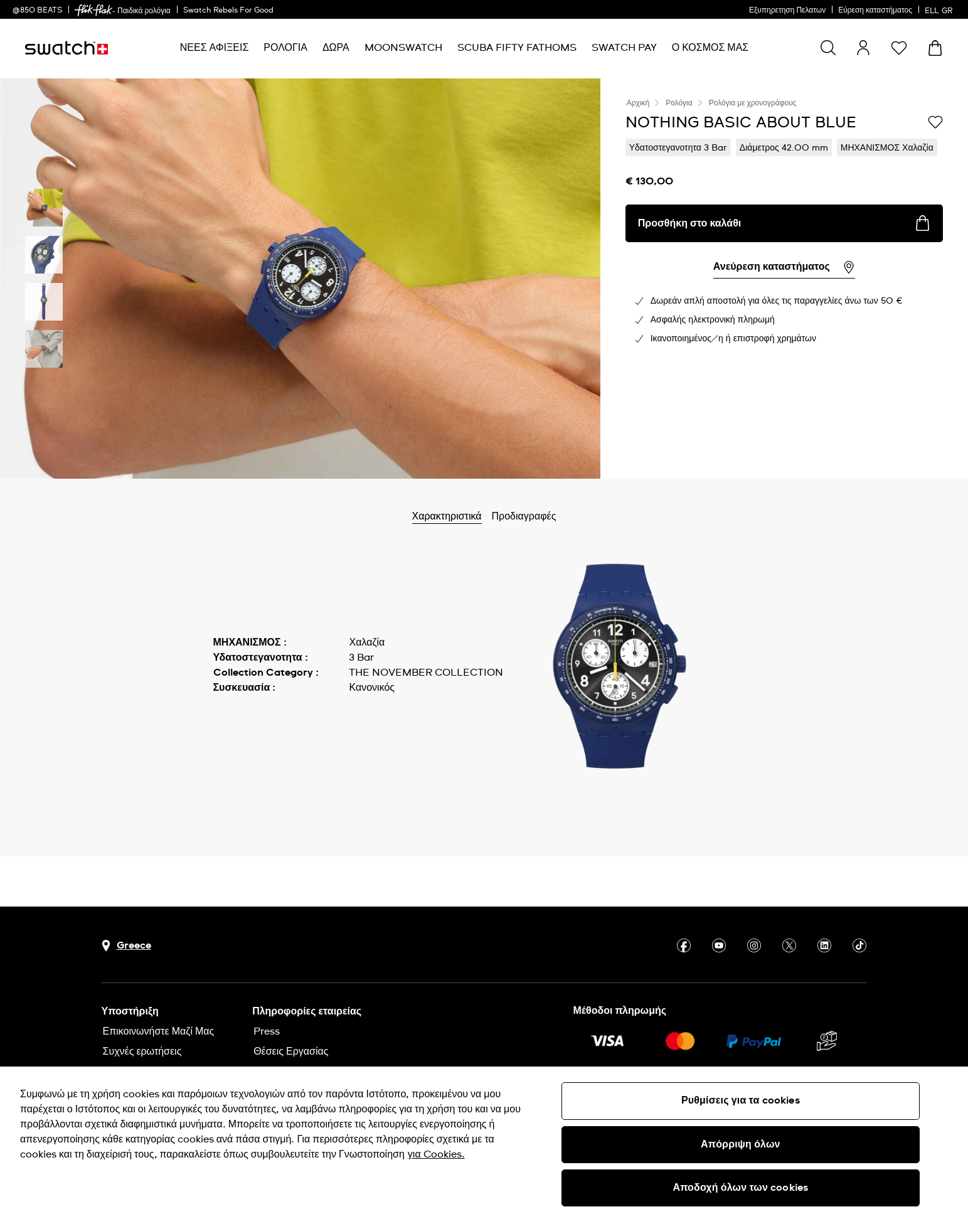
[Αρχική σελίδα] (66, 48)
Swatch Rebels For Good (228, 10)
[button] (899, 48)
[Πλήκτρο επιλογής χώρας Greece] (126, 946)
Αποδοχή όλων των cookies (740, 1188)
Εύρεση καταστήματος (875, 10)
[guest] (863, 47)
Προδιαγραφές (553, 516)
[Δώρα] (335, 48)
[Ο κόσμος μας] (710, 48)
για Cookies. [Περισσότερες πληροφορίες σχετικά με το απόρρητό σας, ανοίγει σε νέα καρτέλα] (436, 1154)
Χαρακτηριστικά (476, 516)
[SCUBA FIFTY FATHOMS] (517, 48)
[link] (93, 10)
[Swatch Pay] (624, 48)
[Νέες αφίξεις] (214, 48)
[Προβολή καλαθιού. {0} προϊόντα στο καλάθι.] (935, 48)
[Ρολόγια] (285, 48)
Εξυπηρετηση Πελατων (787, 10)
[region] (484, 1143)
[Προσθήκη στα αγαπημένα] (935, 121)
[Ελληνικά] (940, 9)
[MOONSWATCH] (403, 48)
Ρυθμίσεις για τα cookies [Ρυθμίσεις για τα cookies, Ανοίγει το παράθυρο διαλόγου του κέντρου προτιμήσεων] (740, 1100)
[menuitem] (215, 48)
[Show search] (828, 47)
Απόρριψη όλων (740, 1144)
